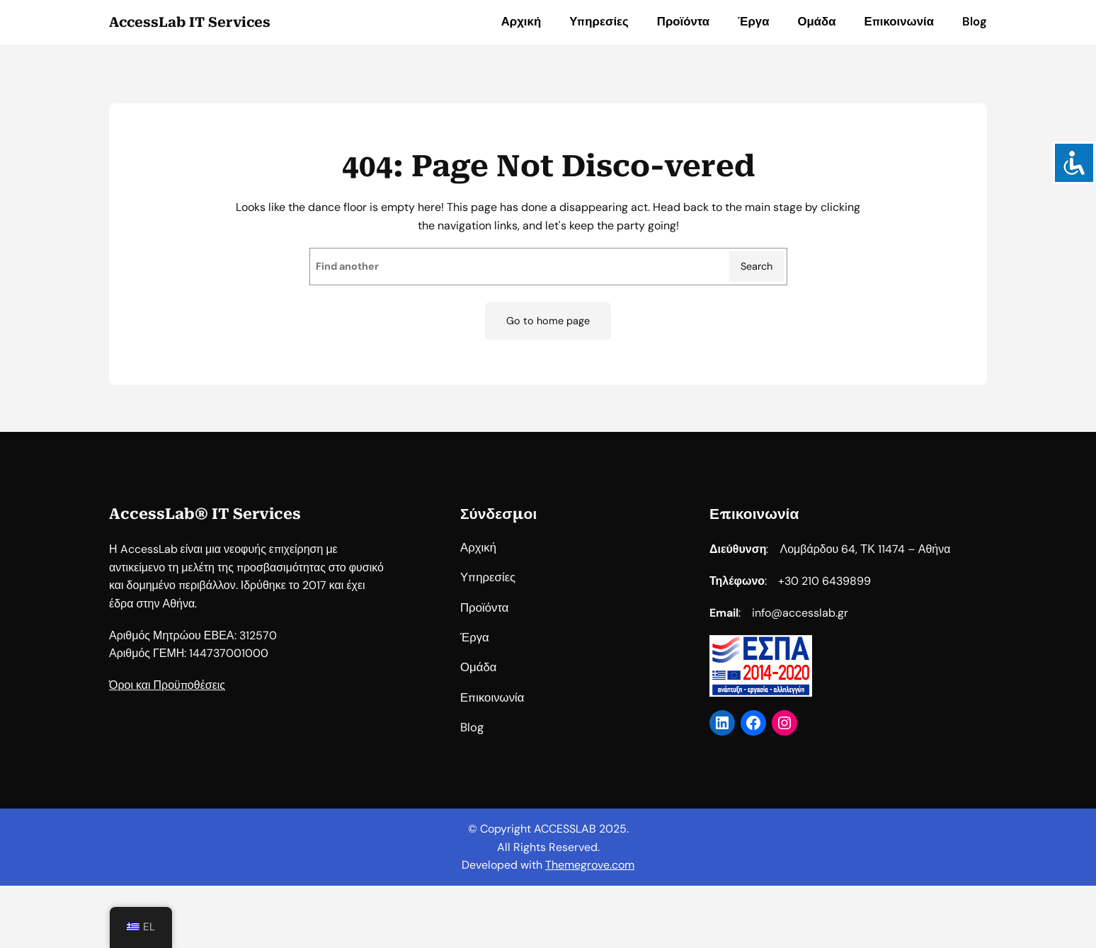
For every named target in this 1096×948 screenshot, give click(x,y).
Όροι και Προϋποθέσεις (167, 700)
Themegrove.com (589, 864)
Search (756, 266)
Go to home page (548, 320)
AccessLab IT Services (189, 22)
